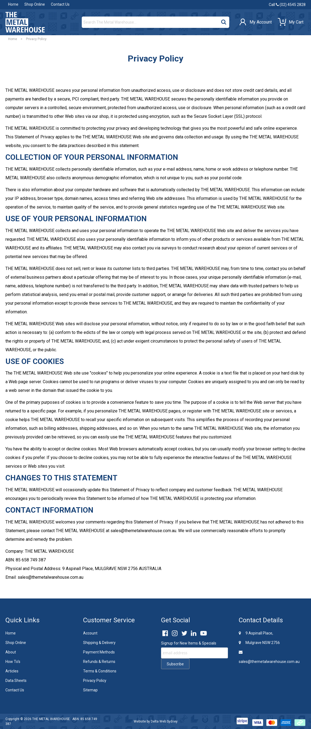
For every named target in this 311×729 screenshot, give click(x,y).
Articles (11, 671)
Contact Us (60, 4)
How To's (12, 661)
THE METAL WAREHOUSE (51, 719)
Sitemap (90, 690)
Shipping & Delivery (99, 642)
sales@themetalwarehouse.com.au (269, 657)
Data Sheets (16, 680)
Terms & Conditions (99, 671)
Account (90, 633)
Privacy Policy (94, 680)
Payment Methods (99, 652)
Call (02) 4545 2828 (287, 4)
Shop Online (34, 4)
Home (13, 4)
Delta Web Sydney (164, 721)
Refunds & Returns (99, 661)
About (10, 652)
